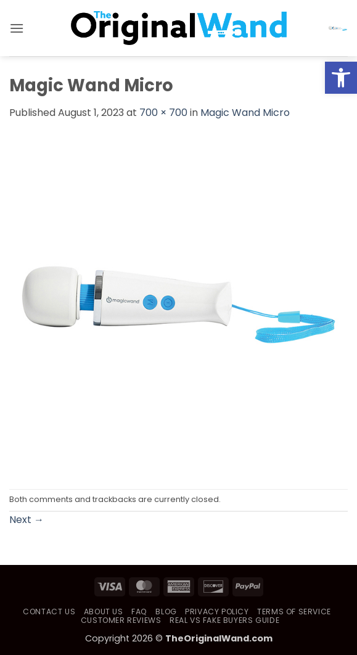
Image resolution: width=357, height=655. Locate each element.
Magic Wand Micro (245, 112)
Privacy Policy (217, 611)
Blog (165, 611)
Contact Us (49, 611)
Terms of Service (294, 611)
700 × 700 (163, 112)
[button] (16, 28)
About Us (103, 611)
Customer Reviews (121, 620)
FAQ (139, 611)
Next (26, 520)
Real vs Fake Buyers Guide (224, 620)
